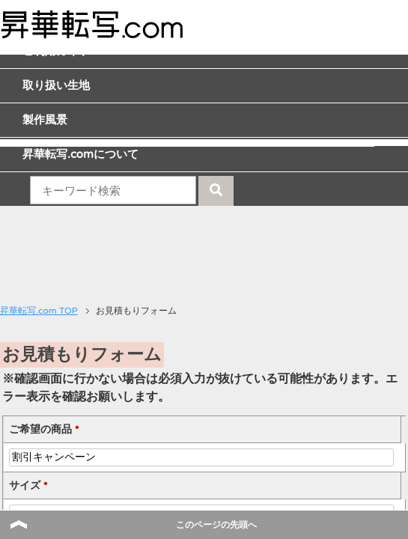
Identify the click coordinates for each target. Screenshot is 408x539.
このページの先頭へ (216, 525)
